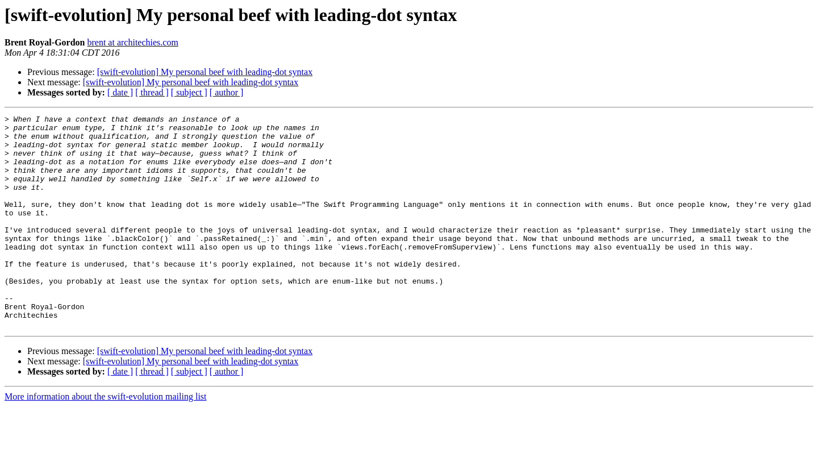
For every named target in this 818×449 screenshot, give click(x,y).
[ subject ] (189, 92)
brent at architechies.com (132, 42)
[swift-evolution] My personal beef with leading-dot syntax (204, 72)
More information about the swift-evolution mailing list (106, 439)
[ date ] (120, 92)
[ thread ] (152, 92)
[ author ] (227, 92)
